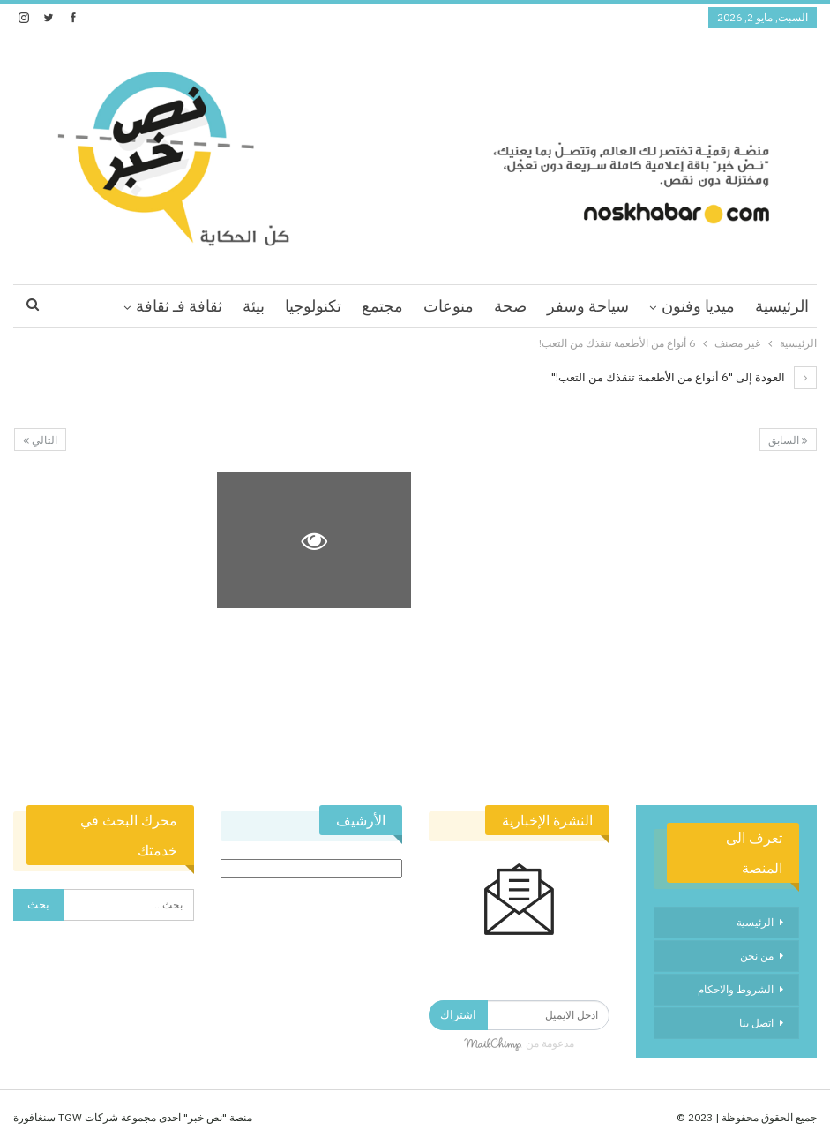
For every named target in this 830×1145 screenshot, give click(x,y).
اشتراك (458, 1014)
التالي (40, 440)
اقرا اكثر (195, 306)
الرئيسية (782, 306)
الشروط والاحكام (736, 989)
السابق (788, 440)
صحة (510, 306)
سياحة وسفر (588, 306)
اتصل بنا (756, 1022)
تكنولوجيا (313, 306)
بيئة (254, 306)
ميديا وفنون (698, 306)
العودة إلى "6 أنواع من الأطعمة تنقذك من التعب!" (684, 377)
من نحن (757, 955)
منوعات (448, 306)
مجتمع (382, 306)
